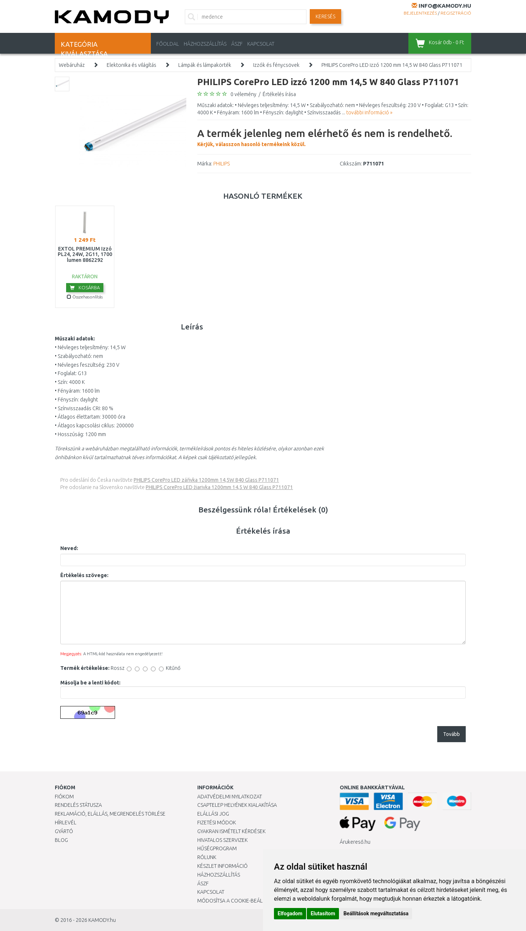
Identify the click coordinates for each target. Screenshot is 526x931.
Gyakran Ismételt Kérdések (231, 831)
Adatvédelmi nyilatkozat (229, 797)
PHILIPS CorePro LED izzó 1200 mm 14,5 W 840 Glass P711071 (391, 65)
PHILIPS (221, 164)
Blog (61, 840)
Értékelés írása (279, 94)
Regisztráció (456, 13)
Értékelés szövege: (84, 575)
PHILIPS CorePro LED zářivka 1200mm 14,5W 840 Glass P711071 (206, 480)
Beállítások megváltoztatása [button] (375, 913)
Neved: (69, 548)
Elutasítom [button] (322, 913)
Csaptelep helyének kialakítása (237, 805)
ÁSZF (237, 44)
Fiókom (64, 797)
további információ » (369, 112)
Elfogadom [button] (290, 913)
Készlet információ (222, 866)
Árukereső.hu (355, 842)
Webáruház (72, 65)
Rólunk (206, 857)
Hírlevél (65, 822)
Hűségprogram (217, 848)
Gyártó (64, 831)
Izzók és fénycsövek (276, 65)
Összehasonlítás (85, 296)
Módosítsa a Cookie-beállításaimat (243, 901)
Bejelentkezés (420, 13)
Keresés (325, 16)
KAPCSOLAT (260, 44)
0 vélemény (243, 94)
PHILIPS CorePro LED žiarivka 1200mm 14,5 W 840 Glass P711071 (219, 487)
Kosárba (85, 287)
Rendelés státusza (78, 805)
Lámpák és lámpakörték (204, 65)
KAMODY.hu (102, 920)
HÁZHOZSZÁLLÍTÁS (205, 44)
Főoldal (167, 44)
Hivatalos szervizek (222, 840)
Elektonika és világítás (131, 65)
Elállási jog (213, 814)
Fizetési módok (216, 822)
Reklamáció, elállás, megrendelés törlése (110, 814)
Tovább (451, 734)
